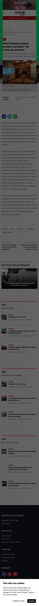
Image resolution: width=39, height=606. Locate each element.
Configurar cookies (18, 601)
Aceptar (31, 601)
